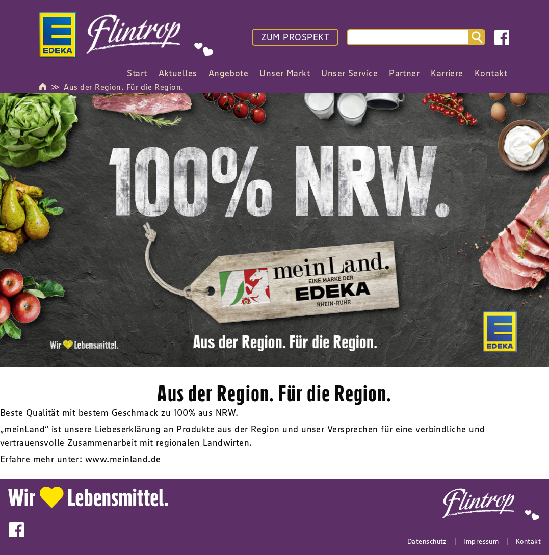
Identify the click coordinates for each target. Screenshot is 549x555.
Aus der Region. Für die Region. (124, 87)
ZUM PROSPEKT (295, 37)
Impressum (481, 541)
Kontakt (528, 541)
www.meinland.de (123, 459)
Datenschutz (427, 541)
